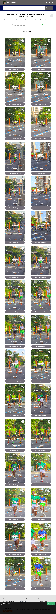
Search (49, 8)
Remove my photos (42, 601)
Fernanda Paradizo (12, 2)
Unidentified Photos (28, 31)
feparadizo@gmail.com (8, 601)
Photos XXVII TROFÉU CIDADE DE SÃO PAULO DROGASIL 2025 (26, 16)
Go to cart (51, 604)
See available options (15, 69)
